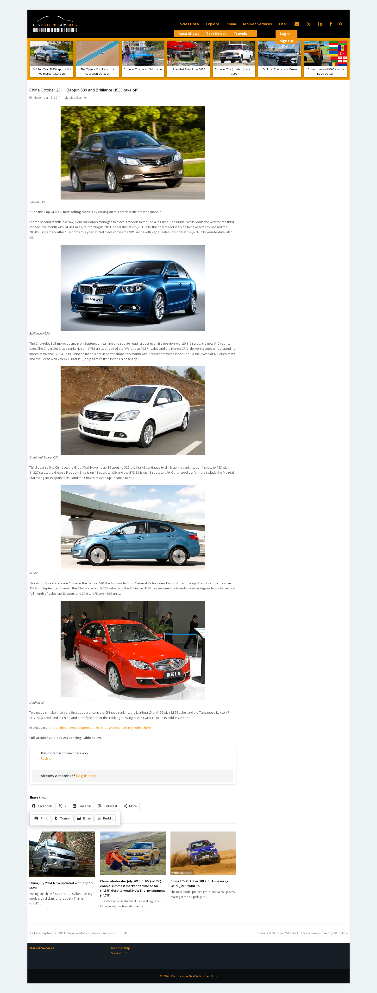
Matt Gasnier (78, 98)
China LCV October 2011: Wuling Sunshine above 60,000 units (302, 933)
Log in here (86, 776)
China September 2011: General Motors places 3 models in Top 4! (78, 933)
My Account (119, 953)
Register (47, 758)
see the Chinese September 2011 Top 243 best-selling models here (102, 727)
